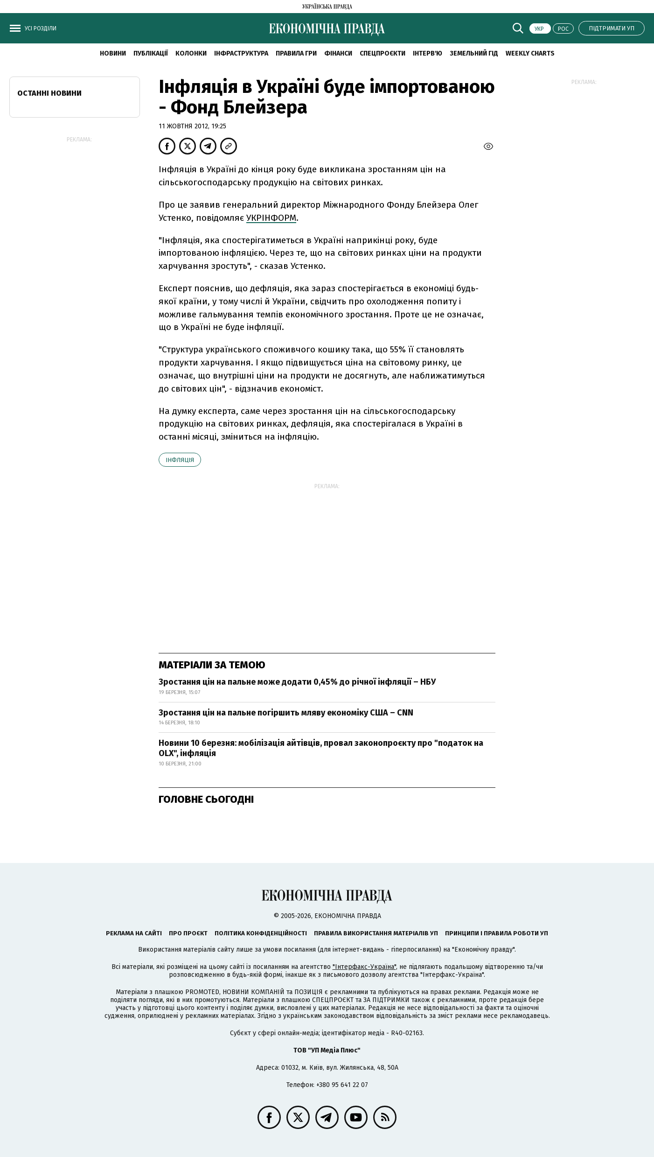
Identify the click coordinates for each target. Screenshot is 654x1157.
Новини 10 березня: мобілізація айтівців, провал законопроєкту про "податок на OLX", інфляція (321, 748)
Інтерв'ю (427, 53)
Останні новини (49, 93)
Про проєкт (188, 933)
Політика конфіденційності (261, 933)
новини (113, 53)
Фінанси (338, 53)
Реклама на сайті (134, 933)
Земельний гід (474, 53)
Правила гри (296, 53)
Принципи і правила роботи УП (496, 933)
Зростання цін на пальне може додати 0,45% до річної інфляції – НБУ (297, 682)
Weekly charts (530, 53)
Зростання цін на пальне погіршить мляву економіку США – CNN (286, 713)
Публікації (150, 53)
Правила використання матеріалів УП (376, 933)
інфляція (180, 459)
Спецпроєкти (382, 53)
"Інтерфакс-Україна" (364, 967)
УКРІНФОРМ (271, 217)
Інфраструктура (241, 53)
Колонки (191, 53)
